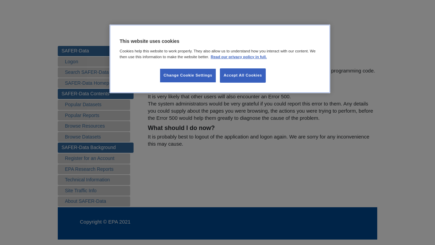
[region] (219, 58)
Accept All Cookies (243, 75)
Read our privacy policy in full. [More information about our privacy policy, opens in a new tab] (239, 57)
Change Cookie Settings (187, 75)
